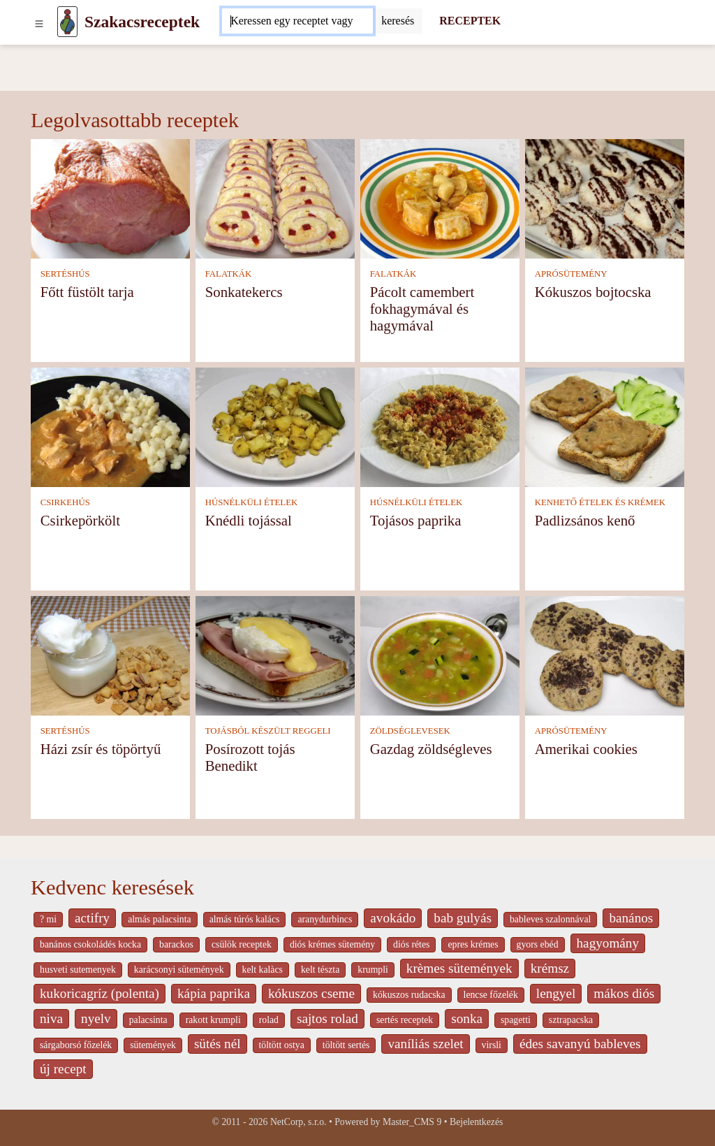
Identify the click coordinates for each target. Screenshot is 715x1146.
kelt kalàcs (262, 969)
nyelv (96, 1018)
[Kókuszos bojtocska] (604, 197)
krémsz (550, 968)
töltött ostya (281, 1045)
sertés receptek (404, 1020)
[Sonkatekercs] (275, 197)
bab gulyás (463, 918)
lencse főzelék (491, 994)
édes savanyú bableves (580, 1043)
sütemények (153, 1045)
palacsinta (148, 1020)
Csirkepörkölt (80, 520)
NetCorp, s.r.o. (298, 1122)
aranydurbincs (324, 919)
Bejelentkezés (476, 1122)
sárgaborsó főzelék (76, 1045)
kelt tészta (320, 969)
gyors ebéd (538, 944)
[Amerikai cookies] (604, 654)
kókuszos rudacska (409, 994)
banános (631, 918)
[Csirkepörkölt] (110, 426)
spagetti (516, 1020)
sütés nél (217, 1043)
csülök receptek (242, 944)
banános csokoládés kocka (90, 944)
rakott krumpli (213, 1020)
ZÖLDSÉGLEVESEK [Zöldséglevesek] (410, 731)
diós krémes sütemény (332, 944)
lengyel (555, 993)
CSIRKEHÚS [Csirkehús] (65, 502)
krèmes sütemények (459, 968)
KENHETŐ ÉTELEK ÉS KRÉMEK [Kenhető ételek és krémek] (600, 502)
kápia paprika (213, 993)
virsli (491, 1045)
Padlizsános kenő (585, 520)
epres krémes (473, 944)
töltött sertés (346, 1045)
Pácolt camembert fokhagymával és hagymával (422, 308)
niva (51, 1018)
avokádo (392, 918)
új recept (63, 1068)
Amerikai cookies (586, 749)
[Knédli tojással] (275, 426)
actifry (92, 918)
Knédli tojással (248, 520)
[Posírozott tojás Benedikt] (275, 654)
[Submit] (397, 21)
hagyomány (608, 943)
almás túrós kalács (244, 919)
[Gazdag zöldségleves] (439, 654)
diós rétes (411, 944)
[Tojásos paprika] (439, 426)
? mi (48, 919)
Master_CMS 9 (412, 1122)
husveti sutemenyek (78, 969)
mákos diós (624, 993)
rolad (269, 1020)
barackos (176, 944)
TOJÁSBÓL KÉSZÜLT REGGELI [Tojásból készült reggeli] (268, 731)
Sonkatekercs (244, 292)
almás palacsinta (159, 919)
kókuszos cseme (311, 993)
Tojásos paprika (416, 520)
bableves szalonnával (550, 919)
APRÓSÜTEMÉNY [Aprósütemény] (571, 274)
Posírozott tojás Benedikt (250, 757)
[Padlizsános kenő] (604, 426)
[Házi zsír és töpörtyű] (110, 654)
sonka (466, 1018)
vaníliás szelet (425, 1043)
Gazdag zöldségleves (431, 749)
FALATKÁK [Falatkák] (228, 274)
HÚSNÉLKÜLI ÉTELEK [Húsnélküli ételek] (251, 502)
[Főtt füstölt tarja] (110, 197)
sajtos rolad (327, 1018)
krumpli (373, 969)
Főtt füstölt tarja (87, 292)
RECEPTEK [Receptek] (470, 21)
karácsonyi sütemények (179, 969)
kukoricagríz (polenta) (99, 993)
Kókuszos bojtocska (593, 292)
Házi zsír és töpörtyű (100, 749)
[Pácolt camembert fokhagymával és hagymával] (439, 197)
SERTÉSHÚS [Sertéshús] (65, 274)
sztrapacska (571, 1020)
